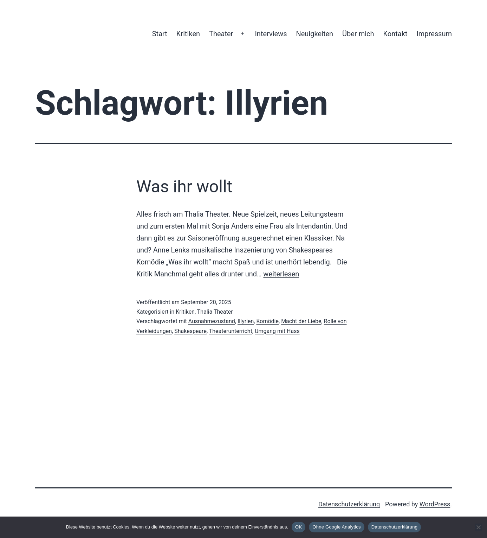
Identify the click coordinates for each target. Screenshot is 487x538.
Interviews (271, 34)
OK (298, 527)
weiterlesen (281, 274)
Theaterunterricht (230, 331)
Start (159, 34)
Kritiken (188, 34)
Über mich (358, 34)
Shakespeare (190, 331)
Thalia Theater (215, 311)
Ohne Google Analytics (336, 527)
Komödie (267, 321)
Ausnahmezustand (211, 321)
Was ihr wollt (184, 187)
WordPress (435, 504)
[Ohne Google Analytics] (478, 527)
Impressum (434, 34)
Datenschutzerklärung (349, 504)
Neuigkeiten (314, 34)
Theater (221, 34)
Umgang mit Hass (277, 331)
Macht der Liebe (301, 321)
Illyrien (246, 321)
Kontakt (395, 34)
